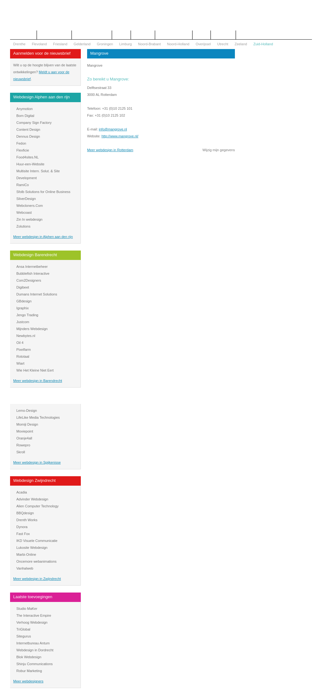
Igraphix (22, 308)
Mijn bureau (223, 35)
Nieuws (201, 35)
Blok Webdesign (28, 657)
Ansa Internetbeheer (32, 266)
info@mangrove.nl (113, 129)
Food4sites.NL (27, 157)
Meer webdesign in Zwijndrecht (37, 579)
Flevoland (39, 44)
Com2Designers (28, 280)
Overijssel (203, 44)
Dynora (21, 527)
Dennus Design (28, 136)
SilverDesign (26, 199)
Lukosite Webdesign (31, 547)
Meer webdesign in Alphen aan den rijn (43, 237)
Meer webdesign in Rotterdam (110, 150)
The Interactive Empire (33, 615)
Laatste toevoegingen (32, 596)
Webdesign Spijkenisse (34, 398)
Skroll (20, 452)
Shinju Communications (34, 664)
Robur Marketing (29, 671)
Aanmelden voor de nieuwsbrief (41, 53)
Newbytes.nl (25, 336)
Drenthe (19, 44)
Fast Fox (23, 534)
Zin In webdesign (29, 219)
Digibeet (22, 287)
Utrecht (222, 44)
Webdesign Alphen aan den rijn (41, 97)
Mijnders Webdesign (31, 329)
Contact (121, 35)
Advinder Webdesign (32, 499)
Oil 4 (20, 343)
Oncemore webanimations (36, 561)
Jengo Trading (27, 315)
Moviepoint (24, 431)
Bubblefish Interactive (32, 273)
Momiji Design (27, 424)
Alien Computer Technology (37, 506)
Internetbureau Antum (33, 643)
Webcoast (24, 212)
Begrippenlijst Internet (91, 35)
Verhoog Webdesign (31, 622)
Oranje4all (24, 438)
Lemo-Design (26, 410)
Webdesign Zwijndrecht (34, 480)
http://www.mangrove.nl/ (120, 136)
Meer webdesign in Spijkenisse (37, 462)
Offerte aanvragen (54, 35)
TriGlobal (23, 629)
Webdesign (143, 35)
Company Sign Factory (34, 122)
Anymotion (24, 109)
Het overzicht (23, 35)
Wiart (20, 363)
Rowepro (23, 445)
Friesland (60, 44)
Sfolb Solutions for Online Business (43, 192)
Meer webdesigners (28, 681)
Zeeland (241, 44)
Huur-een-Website (30, 164)
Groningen (105, 44)
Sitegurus (23, 636)
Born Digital (25, 116)
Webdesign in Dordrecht (34, 650)
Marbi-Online (26, 554)
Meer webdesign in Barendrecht (37, 381)
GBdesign (23, 301)
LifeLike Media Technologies (38, 417)
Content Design (28, 129)
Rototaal (22, 356)
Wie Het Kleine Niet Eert (35, 370)
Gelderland (82, 44)
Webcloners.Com (29, 205)
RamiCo (22, 185)
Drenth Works (26, 520)
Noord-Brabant (149, 44)
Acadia (21, 492)
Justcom (22, 322)
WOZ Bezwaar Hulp (173, 35)
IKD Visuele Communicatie (37, 541)
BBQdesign (25, 513)
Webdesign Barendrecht (35, 254)
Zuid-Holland (263, 44)
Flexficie (22, 150)
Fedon (21, 143)
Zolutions (23, 226)
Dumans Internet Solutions (36, 294)
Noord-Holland (178, 44)
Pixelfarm (23, 349)
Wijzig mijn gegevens (219, 150)
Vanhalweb (24, 568)
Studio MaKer (26, 608)
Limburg (125, 44)
